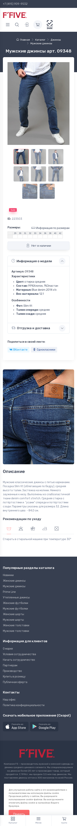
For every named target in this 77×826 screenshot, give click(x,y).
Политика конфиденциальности (23, 705)
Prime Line (9, 592)
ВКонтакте (18, 349)
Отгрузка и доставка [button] (31, 328)
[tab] (21, 529)
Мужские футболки (15, 608)
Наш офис (9, 699)
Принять (19, 814)
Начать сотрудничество (19, 659)
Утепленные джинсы (16, 597)
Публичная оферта (15, 682)
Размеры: (14, 227)
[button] (15, 727)
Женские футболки (15, 603)
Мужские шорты (13, 619)
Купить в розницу (14, 676)
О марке (8, 648)
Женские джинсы (14, 580)
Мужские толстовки (16, 631)
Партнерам (10, 665)
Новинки (8, 575)
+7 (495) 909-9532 (15, 4)
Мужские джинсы (14, 586)
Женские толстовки (16, 625)
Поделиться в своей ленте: (26, 341)
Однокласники (44, 349)
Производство (12, 671)
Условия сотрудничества (19, 654)
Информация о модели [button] (32, 261)
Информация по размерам (50, 228)
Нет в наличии (38, 245)
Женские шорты (13, 614)
